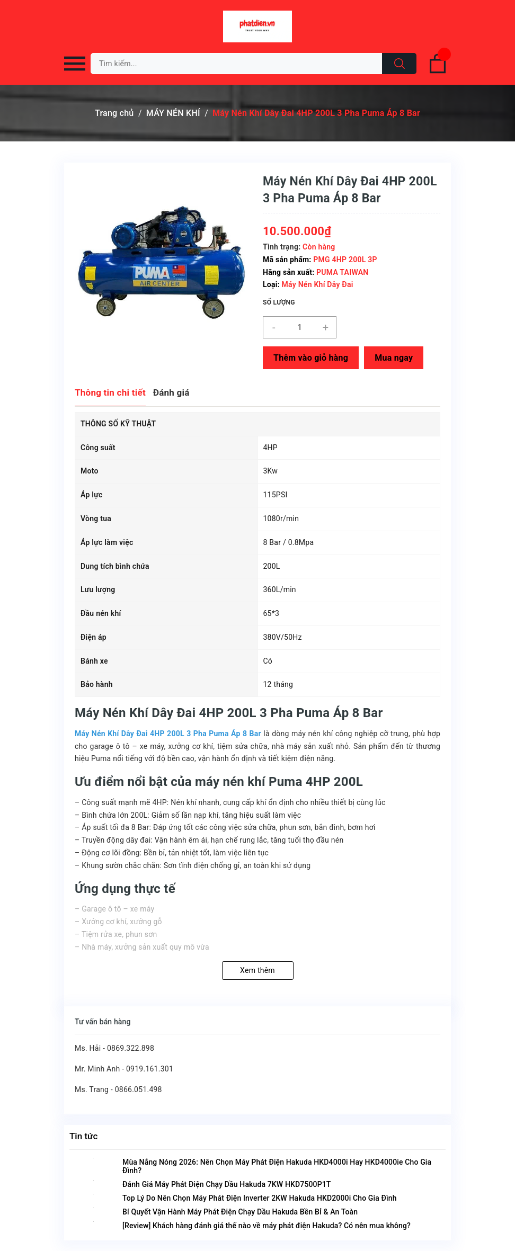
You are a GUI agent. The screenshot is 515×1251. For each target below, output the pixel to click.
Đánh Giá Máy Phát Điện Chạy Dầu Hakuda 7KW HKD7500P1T (226, 1184)
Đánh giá (171, 392)
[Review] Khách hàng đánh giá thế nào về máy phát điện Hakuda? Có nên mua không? (266, 1225)
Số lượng (279, 302)
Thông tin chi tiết (110, 392)
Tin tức (83, 1136)
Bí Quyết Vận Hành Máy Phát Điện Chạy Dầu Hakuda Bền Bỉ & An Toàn (240, 1212)
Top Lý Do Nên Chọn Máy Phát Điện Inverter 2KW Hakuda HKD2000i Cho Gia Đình (259, 1198)
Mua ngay (394, 358)
